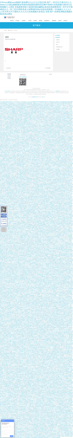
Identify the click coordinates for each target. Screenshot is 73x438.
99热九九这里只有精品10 (34, 192)
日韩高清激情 (29, 159)
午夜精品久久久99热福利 (39, 355)
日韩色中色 (38, 150)
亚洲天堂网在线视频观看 (32, 112)
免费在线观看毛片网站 (28, 374)
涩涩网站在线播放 (30, 378)
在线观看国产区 (26, 118)
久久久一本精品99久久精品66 (5, 119)
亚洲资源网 (51, 303)
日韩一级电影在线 (15, 392)
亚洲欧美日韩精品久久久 (42, 190)
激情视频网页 (47, 359)
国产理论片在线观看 (44, 269)
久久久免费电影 (33, 433)
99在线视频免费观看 (9, 243)
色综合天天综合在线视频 (65, 351)
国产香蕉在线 (43, 313)
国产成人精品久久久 (21, 212)
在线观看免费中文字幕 (45, 354)
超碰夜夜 (17, 276)
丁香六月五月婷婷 (28, 157)
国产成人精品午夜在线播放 (34, 222)
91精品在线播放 (69, 293)
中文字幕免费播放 (10, 327)
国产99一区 (46, 197)
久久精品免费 (13, 373)
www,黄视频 (30, 260)
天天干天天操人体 (52, 264)
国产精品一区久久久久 (8, 153)
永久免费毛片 (23, 302)
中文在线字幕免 (5, 366)
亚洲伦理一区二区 (53, 403)
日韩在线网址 (34, 407)
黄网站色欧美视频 (16, 437)
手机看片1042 (52, 198)
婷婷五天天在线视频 (22, 121)
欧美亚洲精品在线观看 (4, 134)
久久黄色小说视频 (39, 230)
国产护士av (24, 257)
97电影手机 (42, 322)
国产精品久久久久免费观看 (52, 143)
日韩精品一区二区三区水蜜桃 (57, 146)
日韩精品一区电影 (33, 113)
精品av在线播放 (21, 104)
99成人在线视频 (35, 170)
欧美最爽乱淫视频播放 (35, 411)
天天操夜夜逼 (32, 131)
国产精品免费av (23, 419)
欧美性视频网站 (25, 273)
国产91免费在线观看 (45, 327)
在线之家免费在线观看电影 (43, 196)
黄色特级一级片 (39, 138)
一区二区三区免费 (8, 131)
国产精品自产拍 (6, 146)
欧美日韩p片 (47, 178)
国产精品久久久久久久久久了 (31, 121)
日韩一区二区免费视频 (38, 290)
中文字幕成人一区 (14, 205)
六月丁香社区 (13, 256)
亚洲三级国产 (13, 178)
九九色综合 (50, 378)
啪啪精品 (18, 222)
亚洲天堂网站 (7, 229)
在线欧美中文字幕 (27, 296)
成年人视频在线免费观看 (16, 182)
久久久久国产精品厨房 (66, 256)
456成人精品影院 (47, 104)
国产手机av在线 (44, 118)
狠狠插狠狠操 (53, 230)
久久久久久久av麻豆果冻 (22, 411)
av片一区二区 (6, 204)
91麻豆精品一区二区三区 (34, 316)
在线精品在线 (53, 250)
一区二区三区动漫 (63, 237)
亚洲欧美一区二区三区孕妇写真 (55, 104)
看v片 (22, 303)
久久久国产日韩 (33, 223)
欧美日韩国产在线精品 (26, 413)
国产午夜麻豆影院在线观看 (54, 267)
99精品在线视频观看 (29, 130)
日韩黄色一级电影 (27, 236)
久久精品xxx (27, 319)
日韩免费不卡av (54, 373)
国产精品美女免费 (6, 361)
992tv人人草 (43, 365)
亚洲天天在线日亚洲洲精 (39, 429)
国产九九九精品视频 (28, 134)
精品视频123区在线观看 (32, 225)
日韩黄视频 (10, 104)
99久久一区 (52, 283)
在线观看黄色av (38, 163)
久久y (4, 242)
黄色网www (7, 242)
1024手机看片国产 (36, 412)
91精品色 (9, 274)
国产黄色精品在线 (61, 182)
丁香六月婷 (34, 185)
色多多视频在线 (59, 260)
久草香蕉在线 (54, 251)
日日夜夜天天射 (65, 333)
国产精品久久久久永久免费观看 (29, 176)
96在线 (13, 189)
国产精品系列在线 (59, 198)
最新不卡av (9, 294)
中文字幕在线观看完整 (47, 230)
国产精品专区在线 (65, 386)
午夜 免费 (41, 160)
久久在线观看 (20, 294)
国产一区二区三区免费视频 (58, 238)
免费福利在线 (44, 126)
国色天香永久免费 (16, 301)
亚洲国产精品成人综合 (26, 223)
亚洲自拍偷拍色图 (61, 209)
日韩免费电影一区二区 (37, 130)
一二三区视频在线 (59, 295)
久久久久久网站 (69, 133)
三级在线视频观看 (21, 198)
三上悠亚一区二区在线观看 (61, 217)
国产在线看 (18, 333)
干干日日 (46, 288)
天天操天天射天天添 (7, 111)
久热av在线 (24, 355)
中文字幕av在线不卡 (60, 163)
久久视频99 (17, 329)
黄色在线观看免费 (34, 104)
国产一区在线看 (19, 404)
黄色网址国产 (58, 202)
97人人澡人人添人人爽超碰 (47, 262)
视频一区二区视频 (55, 210)
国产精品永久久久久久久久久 (20, 306)
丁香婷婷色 (71, 405)
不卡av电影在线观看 (55, 325)
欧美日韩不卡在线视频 (56, 436)
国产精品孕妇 (12, 368)
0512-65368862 (23, 77)
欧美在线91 (47, 106)
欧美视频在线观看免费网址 (6, 176)
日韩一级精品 (58, 254)
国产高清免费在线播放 (29, 335)
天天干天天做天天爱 (44, 145)
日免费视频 (28, 131)
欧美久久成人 (63, 192)
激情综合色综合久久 (28, 158)
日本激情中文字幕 (33, 393)
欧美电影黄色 (52, 384)
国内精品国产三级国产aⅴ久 (48, 364)
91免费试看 (39, 270)
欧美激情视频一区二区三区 (28, 234)
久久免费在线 (22, 393)
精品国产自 (61, 125)
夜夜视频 (43, 268)
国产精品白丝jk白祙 (63, 267)
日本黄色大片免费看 (41, 229)
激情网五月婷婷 (27, 140)
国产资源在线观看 (16, 125)
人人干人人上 (54, 166)
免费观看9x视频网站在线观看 (21, 173)
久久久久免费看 (47, 137)
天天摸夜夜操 (51, 117)
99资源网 (65, 321)
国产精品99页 (41, 309)
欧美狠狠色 (40, 437)
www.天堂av (41, 170)
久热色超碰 (37, 339)
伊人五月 (7, 359)
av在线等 (64, 204)
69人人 (68, 355)
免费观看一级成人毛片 (62, 381)
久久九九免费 (31, 111)
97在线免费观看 (52, 406)
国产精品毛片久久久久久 (11, 143)
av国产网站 (25, 251)
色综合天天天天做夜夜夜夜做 (28, 322)
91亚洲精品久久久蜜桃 (37, 373)
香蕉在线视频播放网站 (55, 339)
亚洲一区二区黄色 (13, 186)
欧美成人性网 (43, 326)
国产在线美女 (68, 314)
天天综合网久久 (29, 262)
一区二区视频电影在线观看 (7, 127)
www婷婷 (60, 270)
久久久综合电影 (23, 262)
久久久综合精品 (11, 217)
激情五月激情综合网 (35, 260)
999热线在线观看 (10, 150)
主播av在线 (47, 225)
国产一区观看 (36, 378)
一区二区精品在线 (50, 218)
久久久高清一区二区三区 (9, 339)
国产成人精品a (16, 199)
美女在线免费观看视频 (7, 302)
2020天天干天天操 (21, 218)
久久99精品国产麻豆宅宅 (34, 390)
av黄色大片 (12, 230)
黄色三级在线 (61, 367)
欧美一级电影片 (44, 177)
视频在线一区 (53, 326)
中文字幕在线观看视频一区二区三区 (19, 372)
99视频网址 (3, 236)
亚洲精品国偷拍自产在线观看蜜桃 (56, 137)
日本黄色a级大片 (55, 133)
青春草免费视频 (53, 306)
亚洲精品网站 (27, 313)
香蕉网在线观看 (43, 218)
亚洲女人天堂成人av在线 (57, 303)
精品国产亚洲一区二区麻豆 (35, 202)
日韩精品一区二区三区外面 (30, 315)
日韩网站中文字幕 (24, 249)
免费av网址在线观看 (30, 243)
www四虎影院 (51, 377)
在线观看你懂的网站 (3, 328)
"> (50, 74)
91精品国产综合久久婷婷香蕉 (51, 134)
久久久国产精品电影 (7, 270)
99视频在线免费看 (10, 117)
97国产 (25, 312)
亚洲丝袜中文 (62, 273)
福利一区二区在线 (12, 224)
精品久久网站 (9, 290)
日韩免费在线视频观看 (17, 320)
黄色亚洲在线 (62, 179)
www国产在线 (23, 106)
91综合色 (42, 183)
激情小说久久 (64, 360)
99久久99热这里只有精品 (21, 238)
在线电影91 (69, 346)
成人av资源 (6, 254)
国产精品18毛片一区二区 (63, 287)
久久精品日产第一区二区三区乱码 (10, 348)
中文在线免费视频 (53, 111)
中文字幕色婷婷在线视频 (22, 385)
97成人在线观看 (69, 327)
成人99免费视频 (30, 410)
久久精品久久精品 (55, 381)
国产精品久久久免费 (64, 114)
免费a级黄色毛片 (17, 150)
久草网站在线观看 (38, 280)
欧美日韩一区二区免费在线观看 (66, 320)
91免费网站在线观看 (40, 392)
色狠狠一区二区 (50, 186)
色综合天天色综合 (18, 189)
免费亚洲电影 (60, 371)
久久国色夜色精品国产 (7, 390)
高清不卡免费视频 (17, 288)
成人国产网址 (9, 211)
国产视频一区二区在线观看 (55, 359)
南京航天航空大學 (59, 46)
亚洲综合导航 (48, 229)
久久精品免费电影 (28, 247)
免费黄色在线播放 (50, 420)
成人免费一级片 (67, 345)
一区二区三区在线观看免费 (54, 164)
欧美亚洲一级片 (14, 172)
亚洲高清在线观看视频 (21, 319)
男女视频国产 (2, 307)
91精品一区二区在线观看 (14, 216)
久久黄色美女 (54, 153)
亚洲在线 (34, 106)
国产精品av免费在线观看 (14, 313)
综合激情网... (27, 289)
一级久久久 (40, 340)
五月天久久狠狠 (39, 139)
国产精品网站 (4, 263)
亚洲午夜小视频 (32, 269)
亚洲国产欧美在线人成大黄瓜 (5, 299)
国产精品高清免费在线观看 (39, 228)
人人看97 (12, 347)
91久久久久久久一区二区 (39, 124)
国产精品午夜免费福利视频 (41, 347)
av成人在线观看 (41, 430)
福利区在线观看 (43, 191)
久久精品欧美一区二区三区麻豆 (10, 159)
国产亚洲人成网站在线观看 (52, 288)
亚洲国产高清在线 (24, 166)
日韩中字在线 (25, 345)
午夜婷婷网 (54, 140)
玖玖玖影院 (55, 301)
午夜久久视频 (2, 380)
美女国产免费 (66, 307)
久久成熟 (15, 417)
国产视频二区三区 (40, 132)
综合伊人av (8, 164)
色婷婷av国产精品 (64, 277)
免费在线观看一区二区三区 (38, 164)
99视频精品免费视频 (49, 412)
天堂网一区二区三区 (43, 295)
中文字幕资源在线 (48, 334)
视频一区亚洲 (23, 130)
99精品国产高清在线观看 (16, 379)
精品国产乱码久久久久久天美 (53, 299)
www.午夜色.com (27, 334)
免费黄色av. (68, 281)
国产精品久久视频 (29, 436)
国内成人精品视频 (28, 205)
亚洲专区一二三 (57, 257)
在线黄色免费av (19, 165)
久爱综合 (68, 295)
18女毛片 (49, 300)
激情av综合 (45, 199)
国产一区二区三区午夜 (46, 113)
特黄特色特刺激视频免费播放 (11, 257)
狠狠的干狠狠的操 (27, 107)
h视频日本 (70, 120)
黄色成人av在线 (57, 397)
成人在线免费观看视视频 (53, 302)
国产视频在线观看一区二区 (64, 150)
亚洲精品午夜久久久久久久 (57, 386)
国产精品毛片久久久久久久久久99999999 (18, 328)
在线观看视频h (19, 223)
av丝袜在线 (24, 153)
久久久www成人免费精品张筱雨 (55, 332)
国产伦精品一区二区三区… (17, 152)
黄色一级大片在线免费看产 (28, 137)
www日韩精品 (34, 144)
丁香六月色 (60, 353)
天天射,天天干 (37, 269)
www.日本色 (57, 426)
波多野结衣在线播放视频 (60, 247)
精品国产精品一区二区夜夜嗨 (24, 360)
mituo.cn (43, 96)
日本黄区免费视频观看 (27, 309)
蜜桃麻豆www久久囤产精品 (42, 335)
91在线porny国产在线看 (8, 179)
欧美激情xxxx (40, 204)
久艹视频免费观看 (24, 418)
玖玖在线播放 (52, 205)
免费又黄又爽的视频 (26, 390)
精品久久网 (29, 235)
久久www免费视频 (40, 386)
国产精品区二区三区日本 (48, 328)
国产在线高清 (24, 260)
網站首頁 (12, 20)
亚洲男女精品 (41, 264)
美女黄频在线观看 (66, 371)
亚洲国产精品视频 (30, 251)
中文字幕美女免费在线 (63, 231)
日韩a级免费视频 (68, 296)
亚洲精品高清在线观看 (18, 120)
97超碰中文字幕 (14, 294)
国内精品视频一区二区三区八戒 (37, 262)
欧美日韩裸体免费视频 (4, 147)
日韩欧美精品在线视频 (24, 241)
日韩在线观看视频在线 (24, 132)
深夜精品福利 (39, 385)
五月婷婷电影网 (68, 230)
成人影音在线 (2, 406)
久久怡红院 (27, 218)
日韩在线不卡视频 (35, 117)
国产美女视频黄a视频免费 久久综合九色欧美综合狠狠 (28, 392)
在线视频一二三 (57, 424)
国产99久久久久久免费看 (8, 352)
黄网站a (6, 307)
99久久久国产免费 (39, 308)
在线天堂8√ (56, 425)
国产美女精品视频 (65, 353)
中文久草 (18, 315)
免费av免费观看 (51, 353)
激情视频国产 (27, 143)
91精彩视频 (57, 125)
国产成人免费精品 (60, 319)
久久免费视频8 (24, 120)
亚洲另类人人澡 (11, 391)
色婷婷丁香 (48, 192)
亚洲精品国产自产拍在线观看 (26, 288)
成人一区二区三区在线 (59, 342)
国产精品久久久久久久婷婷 (34, 289)
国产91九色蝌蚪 (18, 204)
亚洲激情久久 (42, 189)
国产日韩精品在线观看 (47, 204)
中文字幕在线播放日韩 (44, 150)
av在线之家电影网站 (37, 221)
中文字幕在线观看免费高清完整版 (60, 249)
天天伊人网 (42, 368)
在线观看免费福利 (57, 132)
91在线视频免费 (67, 315)
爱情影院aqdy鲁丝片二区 (62, 340)
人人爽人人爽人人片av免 (30, 398)
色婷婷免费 (36, 333)
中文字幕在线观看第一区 (36, 432)
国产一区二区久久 (23, 283)
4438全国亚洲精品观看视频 (61, 327)
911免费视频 (55, 190)
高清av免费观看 (28, 117)
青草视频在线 (25, 380)
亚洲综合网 (67, 403)
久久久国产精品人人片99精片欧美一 (38, 283)
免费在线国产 (32, 248)
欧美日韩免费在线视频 (67, 223)
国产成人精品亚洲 (10, 191)
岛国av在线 (6, 237)
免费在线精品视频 (4, 384)
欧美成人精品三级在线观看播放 (17, 114)
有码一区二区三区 (42, 238)
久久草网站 (60, 293)
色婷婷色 (10, 365)
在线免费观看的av (30, 419)
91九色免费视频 (58, 216)
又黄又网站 (29, 423)
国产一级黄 (16, 170)
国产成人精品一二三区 (30, 231)
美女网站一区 (29, 407)
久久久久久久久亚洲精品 (36, 147)
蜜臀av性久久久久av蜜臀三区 (37, 211)
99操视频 (37, 108)
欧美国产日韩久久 (65, 205)
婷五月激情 (66, 347)
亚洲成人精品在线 (17, 231)
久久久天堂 (14, 211)
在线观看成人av (17, 270)
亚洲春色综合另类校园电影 (23, 170)
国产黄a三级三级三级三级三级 (15, 126)
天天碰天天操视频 (27, 197)
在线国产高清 (68, 221)
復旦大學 (57, 42)
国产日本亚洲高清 (33, 354)
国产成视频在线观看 (57, 208)
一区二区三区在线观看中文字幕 (62, 306)
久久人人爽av (66, 106)
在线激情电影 (14, 361)
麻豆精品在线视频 (48, 405)
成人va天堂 (5, 189)
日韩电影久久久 (37, 176)
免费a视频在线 (25, 215)
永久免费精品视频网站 (15, 394)
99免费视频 (30, 380)
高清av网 (59, 178)
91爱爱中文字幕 (69, 170)
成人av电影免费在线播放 (49, 399)
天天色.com (30, 120)
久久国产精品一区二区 (29, 191)
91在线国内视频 (48, 108)
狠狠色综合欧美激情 (9, 320)
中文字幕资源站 (15, 410)
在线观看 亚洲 (31, 416)
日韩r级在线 (69, 394)
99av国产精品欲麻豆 (10, 300)
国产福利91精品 (27, 433)
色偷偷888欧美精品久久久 (28, 261)
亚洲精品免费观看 (20, 107)
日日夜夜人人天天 (22, 117)
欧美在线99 (27, 397)
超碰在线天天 (24, 159)
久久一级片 (31, 216)
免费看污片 (43, 173)
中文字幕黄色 (12, 229)
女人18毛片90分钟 (44, 345)
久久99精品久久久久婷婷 (44, 159)
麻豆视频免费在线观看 (55, 392)
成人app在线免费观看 (54, 308)
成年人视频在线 (12, 273)
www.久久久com (17, 393)
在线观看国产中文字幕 (51, 282)
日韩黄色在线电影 (70, 118)
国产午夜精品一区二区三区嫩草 (39, 361)
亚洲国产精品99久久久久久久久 (5, 108)
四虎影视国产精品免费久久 (40, 186)
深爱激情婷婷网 (8, 276)
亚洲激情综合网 (15, 247)
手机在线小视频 (37, 326)
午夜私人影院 (34, 386)
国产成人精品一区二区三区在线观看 (30, 145)
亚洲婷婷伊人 (15, 353)
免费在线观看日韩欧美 (63, 139)
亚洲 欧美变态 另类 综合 (40, 372)
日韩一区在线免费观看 (10, 221)
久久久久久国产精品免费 (21, 244)
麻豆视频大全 (33, 182)
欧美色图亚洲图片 (58, 406)
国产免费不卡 (61, 307)
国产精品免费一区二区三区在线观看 (44, 391)
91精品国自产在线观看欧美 (20, 143)
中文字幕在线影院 (49, 261)
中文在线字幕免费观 (68, 138)
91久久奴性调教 (51, 342)
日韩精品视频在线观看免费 (60, 314)
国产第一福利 (58, 312)
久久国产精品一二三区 (12, 261)
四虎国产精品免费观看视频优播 (20, 431)
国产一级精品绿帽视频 (67, 411)
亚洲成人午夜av (49, 223)
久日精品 (41, 299)
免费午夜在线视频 (14, 264)
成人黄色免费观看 (16, 387)
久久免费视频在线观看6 (55, 179)
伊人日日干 (18, 140)
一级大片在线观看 (27, 430)
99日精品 (22, 145)
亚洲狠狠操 (17, 242)
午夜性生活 (8, 315)
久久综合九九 (13, 302)
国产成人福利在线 (32, 360)
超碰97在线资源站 (52, 277)
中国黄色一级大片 (30, 312)
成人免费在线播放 (24, 270)
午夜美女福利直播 (38, 131)
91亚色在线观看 (6, 316)
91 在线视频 (19, 186)
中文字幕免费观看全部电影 (22, 203)
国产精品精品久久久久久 (20, 338)
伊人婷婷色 (56, 423)
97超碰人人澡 (67, 209)
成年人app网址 (69, 222)
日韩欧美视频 (37, 406)
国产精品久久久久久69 (27, 432)
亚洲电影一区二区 (64, 335)
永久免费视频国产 (11, 307)
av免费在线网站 (12, 225)
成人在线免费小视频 (63, 144)
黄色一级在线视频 (34, 341)
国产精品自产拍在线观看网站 (64, 210)
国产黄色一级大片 (18, 221)
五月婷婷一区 (21, 412)
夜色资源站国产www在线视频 (39, 410)
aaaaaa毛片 (69, 267)
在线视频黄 (21, 236)
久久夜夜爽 (29, 411)
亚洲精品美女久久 (40, 104)
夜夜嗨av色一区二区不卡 (11, 332)
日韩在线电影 (17, 283)
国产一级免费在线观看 (21, 157)
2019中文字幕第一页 (57, 159)
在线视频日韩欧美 (52, 202)
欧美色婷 (51, 256)
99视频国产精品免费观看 (62, 418)
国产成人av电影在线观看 (6, 398)
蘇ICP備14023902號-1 (36, 88)
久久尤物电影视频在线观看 (9, 312)
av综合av (44, 333)
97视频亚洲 (18, 151)
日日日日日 (29, 153)
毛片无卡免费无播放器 (66, 433)
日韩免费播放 (38, 354)
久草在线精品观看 (35, 205)
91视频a (21, 119)
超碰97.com (5, 125)
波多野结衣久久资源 (66, 365)
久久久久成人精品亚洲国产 (9, 380)
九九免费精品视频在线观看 (46, 373)
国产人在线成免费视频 (30, 196)
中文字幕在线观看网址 (43, 419)
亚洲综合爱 (21, 307)
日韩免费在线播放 (68, 290)
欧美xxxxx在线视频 (48, 153)
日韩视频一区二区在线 (54, 106)
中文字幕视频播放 (9, 406)
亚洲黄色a (63, 186)
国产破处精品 (59, 111)
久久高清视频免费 (31, 295)
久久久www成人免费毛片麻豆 (6, 306)
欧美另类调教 (29, 325)
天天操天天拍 (41, 235)
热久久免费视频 (50, 242)
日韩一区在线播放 (15, 316)
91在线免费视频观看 (42, 224)
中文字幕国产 (69, 379)
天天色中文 (62, 380)
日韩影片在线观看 (6, 234)
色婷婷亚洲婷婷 (48, 306)
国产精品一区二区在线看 (19, 225)
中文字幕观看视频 (50, 126)
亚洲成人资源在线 (24, 325)
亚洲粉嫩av (19, 416)
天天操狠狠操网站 (3, 418)
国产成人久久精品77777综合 (38, 358)
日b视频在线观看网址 (9, 196)
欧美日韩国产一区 (53, 404)
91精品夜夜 (61, 429)
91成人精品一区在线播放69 (42, 282)
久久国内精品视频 (38, 244)
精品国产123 (42, 289)
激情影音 (28, 222)
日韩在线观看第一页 (43, 222)
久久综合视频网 (36, 299)
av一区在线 (53, 171)
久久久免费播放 (22, 335)
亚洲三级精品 (29, 283)
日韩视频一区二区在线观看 (46, 400)
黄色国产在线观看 (62, 426)
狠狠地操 (21, 340)
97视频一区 (25, 150)
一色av (61, 158)
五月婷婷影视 (4, 288)
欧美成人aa (8, 165)
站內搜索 (9, 78)
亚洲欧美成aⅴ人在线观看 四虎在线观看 (50, 319)
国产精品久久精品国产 (5, 113)
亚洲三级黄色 (20, 322)
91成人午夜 (67, 186)
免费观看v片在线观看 (62, 302)
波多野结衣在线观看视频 (33, 171)
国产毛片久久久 (60, 365)
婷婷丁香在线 (42, 234)
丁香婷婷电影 (49, 177)
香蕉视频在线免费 (42, 329)
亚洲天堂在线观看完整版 (14, 346)
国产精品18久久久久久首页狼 (55, 237)
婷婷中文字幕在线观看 (8, 247)
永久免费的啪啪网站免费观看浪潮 (45, 339)
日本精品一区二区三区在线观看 (46, 166)
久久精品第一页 (31, 165)
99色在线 (25, 403)
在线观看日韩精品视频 (64, 358)
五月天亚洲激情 (45, 139)
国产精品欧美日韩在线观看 (43, 152)
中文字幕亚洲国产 (68, 273)
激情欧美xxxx (7, 130)
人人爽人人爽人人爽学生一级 (18, 314)
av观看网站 (39, 241)
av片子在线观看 (41, 178)
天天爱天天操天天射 (53, 281)
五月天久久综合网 (59, 286)
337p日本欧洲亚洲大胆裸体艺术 (65, 300)
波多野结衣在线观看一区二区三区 (14, 378)
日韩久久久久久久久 (64, 289)
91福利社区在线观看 (65, 195)
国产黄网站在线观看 (35, 374)
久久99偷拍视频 (20, 351)
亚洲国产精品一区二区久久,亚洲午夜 (54, 147)
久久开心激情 (28, 237)
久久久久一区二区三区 (30, 364)
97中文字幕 (49, 133)
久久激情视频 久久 (22, 387)
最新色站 (11, 199)
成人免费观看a (37, 315)
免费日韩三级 (31, 346)
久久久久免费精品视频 (37, 177)
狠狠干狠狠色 (35, 190)
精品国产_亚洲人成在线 (18, 299)
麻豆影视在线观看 (48, 392)
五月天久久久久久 (62, 296)
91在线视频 (28, 124)
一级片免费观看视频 (26, 294)
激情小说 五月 (29, 249)
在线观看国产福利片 (14, 108)
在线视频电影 (49, 325)
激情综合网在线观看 (13, 139)
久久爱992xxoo (54, 385)
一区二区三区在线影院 (13, 137)
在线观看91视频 (55, 248)
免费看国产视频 (11, 260)
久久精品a (49, 352)
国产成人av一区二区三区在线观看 (42, 377)
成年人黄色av (27, 156)
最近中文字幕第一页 (32, 127)
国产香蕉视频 (6, 139)
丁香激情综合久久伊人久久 (22, 264)
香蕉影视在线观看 (58, 119)
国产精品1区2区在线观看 (30, 287)
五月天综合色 (59, 294)
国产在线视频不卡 (69, 198)
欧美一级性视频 (56, 420)
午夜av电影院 (53, 405)
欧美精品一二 (54, 204)
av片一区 (12, 403)
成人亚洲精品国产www (55, 380)
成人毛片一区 (6, 283)
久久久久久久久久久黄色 (32, 367)
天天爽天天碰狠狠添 (33, 107)
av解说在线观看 (59, 348)
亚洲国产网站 (46, 432)
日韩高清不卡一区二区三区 (53, 429)
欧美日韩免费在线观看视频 (55, 112)
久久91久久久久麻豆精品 (61, 250)
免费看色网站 (64, 280)
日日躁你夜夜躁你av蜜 (15, 105)
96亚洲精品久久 (13, 165)
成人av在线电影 (61, 196)
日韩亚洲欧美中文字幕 (33, 169)
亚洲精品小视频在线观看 (15, 119)
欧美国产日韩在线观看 (61, 138)
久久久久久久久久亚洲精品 (19, 312)
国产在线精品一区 (9, 152)
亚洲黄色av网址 (27, 198)
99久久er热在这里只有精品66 (50, 268)
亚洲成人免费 (46, 430)
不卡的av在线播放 (44, 221)
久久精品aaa (70, 156)
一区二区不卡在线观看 (60, 405)
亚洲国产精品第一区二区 (67, 429)
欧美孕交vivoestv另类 (59, 197)
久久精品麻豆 (58, 165)
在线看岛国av (27, 393)
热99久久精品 (67, 184)
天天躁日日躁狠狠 (45, 342)
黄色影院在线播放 (24, 290)
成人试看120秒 (28, 275)
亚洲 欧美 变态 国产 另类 (50, 431)
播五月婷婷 (65, 288)
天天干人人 (68, 178)
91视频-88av (33, 140)
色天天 (11, 361)
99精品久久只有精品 (3, 294)
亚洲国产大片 (3, 178)
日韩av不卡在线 (26, 354)
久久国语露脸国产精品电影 (41, 223)
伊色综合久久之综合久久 (26, 133)
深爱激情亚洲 (21, 410)
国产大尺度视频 (45, 340)
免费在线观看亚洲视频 (53, 372)
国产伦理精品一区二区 (41, 338)
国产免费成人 (53, 312)
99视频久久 (44, 423)
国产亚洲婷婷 (12, 242)
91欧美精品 (63, 119)
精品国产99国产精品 (69, 413)
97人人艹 (8, 262)
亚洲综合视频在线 (56, 394)
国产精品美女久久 (5, 241)
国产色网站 (39, 125)
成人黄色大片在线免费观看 (61, 221)
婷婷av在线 (29, 202)
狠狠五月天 (22, 437)
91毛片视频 (9, 340)
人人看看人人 (16, 300)
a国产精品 (56, 367)
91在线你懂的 (48, 243)
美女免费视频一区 (52, 197)
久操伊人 (47, 202)
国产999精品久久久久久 (17, 295)
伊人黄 (8, 296)
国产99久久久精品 (35, 329)
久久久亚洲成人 (53, 165)
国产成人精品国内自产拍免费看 (61, 316)
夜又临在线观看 (35, 178)
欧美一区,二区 (29, 185)
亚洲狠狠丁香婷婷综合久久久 (32, 391)
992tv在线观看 (6, 400)
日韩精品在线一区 (26, 299)
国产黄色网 (4, 367)
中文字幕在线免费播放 (57, 126)
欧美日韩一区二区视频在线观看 (51, 276)
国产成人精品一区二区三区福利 (62, 251)
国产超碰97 (57, 150)
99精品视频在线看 (13, 124)
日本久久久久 (12, 138)
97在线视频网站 (3, 321)
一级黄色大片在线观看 (18, 309)
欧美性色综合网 (33, 313)
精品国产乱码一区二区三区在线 (32, 172)
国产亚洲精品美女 (62, 212)
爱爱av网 (64, 198)
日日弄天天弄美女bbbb (61, 177)
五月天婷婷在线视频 (17, 371)
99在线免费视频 (5, 190)
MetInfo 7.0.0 (35, 96)
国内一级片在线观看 (63, 118)
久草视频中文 (4, 117)
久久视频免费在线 (46, 164)
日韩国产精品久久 (37, 243)
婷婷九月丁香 (40, 172)
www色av (23, 404)
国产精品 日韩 (41, 137)
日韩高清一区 (69, 144)
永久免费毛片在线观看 (34, 151)
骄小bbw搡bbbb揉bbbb (61, 403)
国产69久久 (70, 251)
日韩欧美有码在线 (12, 197)
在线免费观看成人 (12, 118)
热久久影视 (64, 158)
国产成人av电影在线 (60, 341)
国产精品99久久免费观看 (56, 121)
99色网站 (12, 299)
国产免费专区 (57, 374)
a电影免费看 (9, 178)
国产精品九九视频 (33, 319)
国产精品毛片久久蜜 (66, 248)
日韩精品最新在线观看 (67, 425)
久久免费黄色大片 (41, 209)
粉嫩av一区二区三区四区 (62, 133)
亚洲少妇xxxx (51, 158)
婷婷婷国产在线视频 (34, 430)
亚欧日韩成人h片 (50, 127)
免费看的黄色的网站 (13, 198)
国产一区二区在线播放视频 (39, 366)
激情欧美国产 (7, 313)
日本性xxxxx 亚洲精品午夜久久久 (34, 183)
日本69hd (1, 373)
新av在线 (5, 274)
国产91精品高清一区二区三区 (50, 247)
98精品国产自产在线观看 (57, 152)
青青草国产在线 (16, 339)
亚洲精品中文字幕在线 (18, 268)
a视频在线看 (7, 385)
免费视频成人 (14, 112)
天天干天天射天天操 (32, 338)
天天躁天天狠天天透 (67, 196)
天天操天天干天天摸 (69, 302)
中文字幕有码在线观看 (37, 436)
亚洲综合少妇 (17, 195)
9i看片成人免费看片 (37, 118)
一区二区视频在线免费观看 (52, 255)
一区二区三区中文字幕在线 (24, 216)
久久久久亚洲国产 (61, 184)
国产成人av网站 (3, 273)
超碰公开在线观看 (30, 290)
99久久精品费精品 (59, 282)
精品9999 (55, 353)
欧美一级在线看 (25, 112)
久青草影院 (39, 156)
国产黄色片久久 (33, 275)
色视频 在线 (61, 117)
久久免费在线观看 (53, 217)
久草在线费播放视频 (10, 231)
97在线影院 (22, 276)
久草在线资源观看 (56, 270)
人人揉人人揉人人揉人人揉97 (54, 273)
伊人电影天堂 (2, 184)
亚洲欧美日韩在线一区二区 (30, 217)
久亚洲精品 (70, 392)
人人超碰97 (63, 230)
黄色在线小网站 (14, 192)
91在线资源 (15, 411)
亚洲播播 (21, 105)
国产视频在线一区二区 (5, 185)
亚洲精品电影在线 (21, 247)
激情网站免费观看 (66, 325)
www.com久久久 (65, 338)
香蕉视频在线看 (44, 156)
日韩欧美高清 (48, 313)
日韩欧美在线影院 (10, 251)
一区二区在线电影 (63, 169)
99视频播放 (51, 329)
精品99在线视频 (57, 387)
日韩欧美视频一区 (20, 147)
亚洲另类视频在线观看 (64, 412)
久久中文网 (37, 398)
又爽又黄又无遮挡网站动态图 (15, 249)
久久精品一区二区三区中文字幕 (58, 368)
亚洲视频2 (53, 426)
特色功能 (9, 74)
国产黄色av (5, 327)
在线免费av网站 (17, 347)
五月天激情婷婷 (39, 433)
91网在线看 (66, 384)
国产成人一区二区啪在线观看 (34, 184)
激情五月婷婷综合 (39, 217)
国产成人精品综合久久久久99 (25, 163)
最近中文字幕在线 (30, 221)
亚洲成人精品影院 (37, 111)
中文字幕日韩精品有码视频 (46, 131)
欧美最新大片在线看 (63, 424)
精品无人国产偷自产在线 (40, 106)
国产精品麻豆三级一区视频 (27, 420)
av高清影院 (51, 152)
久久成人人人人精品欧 (43, 257)
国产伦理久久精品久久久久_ (31, 146)
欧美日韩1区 (52, 215)
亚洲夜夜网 (46, 274)
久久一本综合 (69, 125)
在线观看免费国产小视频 (30, 326)
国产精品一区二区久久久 (35, 195)
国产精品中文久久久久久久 (8, 255)
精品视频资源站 (23, 222)
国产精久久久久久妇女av (17, 352)
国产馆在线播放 (46, 355)
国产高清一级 (9, 112)
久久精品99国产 (3, 183)
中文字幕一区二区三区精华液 (41, 146)
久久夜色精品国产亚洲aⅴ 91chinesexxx (14, 269)
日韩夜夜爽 (44, 134)
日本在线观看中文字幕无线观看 (50, 338)
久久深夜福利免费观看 (45, 125)
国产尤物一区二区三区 (30, 353)
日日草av (70, 412)
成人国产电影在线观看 (47, 287)
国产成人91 (19, 364)
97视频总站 (25, 208)
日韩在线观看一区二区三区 (22, 321)
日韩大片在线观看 (34, 321)
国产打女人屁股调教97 (41, 121)
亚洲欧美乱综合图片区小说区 (31, 372)
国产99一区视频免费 (41, 151)
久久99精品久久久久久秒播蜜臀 (32, 264)
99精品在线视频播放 (52, 327)
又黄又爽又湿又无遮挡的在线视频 (40, 417)
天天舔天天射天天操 (44, 353)
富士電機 (57, 49)
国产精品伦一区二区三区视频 (48, 172)
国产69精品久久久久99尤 (47, 314)
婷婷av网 (53, 314)
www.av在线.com (46, 185)
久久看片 (40, 411)
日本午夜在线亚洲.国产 (24, 339)
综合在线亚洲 (38, 153)
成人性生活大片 (22, 144)
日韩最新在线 (54, 390)
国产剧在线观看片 (3, 381)
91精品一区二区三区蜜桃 (44, 413)
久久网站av (16, 327)
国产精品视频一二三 (43, 114)
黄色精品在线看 (65, 366)
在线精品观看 (58, 326)
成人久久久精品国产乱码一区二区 (42, 418)
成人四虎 (64, 170)
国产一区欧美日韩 (64, 346)
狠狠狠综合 (17, 360)
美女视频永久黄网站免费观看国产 (31, 212)
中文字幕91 (6, 250)
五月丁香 (69, 234)
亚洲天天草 (34, 173)
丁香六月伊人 (66, 319)
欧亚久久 (56, 296)
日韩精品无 (11, 212)
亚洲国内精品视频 (11, 209)
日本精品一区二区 (61, 423)
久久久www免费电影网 (8, 392)
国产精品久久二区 (13, 107)
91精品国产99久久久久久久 (47, 360)
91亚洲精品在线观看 (21, 205)
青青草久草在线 (5, 137)
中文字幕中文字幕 (20, 345)
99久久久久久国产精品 (21, 425)
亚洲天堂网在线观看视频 (58, 203)
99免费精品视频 (33, 139)
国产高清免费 (5, 144)
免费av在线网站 (67, 121)
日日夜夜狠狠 (41, 328)
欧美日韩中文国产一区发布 (52, 419)
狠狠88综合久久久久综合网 (65, 309)
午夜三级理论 (3, 143)
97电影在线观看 (38, 302)
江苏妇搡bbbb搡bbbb (33, 282)
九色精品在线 (13, 140)
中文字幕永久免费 (66, 260)
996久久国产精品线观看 (22, 190)
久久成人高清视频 (55, 173)
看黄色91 (47, 256)
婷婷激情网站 (51, 170)
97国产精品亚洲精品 (60, 145)
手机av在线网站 (58, 274)
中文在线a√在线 (18, 398)
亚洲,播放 (71, 417)
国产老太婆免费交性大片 (8, 314)
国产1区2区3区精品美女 (68, 185)
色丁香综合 (24, 196)
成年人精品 (4, 195)
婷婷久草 (6, 309)
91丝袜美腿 (70, 108)
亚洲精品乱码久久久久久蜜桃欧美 (12, 275)
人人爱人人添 (19, 282)
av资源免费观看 (37, 394)
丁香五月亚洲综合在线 (68, 183)
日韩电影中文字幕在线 (60, 224)
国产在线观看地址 (41, 197)
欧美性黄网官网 (14, 238)
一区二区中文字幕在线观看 (46, 140)
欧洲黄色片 (51, 394)
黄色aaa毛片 (55, 418)
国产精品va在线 (39, 371)
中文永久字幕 (69, 169)
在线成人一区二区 (46, 182)
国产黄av (66, 164)
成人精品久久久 (4, 410)
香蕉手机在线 (36, 263)
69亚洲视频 (49, 179)
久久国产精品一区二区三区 (65, 151)
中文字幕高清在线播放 (48, 386)
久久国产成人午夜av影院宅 (17, 263)
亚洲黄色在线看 (7, 156)
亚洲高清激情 (42, 406)
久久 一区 (66, 241)
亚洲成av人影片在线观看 (59, 321)
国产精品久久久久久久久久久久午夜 (15, 166)
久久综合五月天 (66, 238)
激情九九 (29, 321)
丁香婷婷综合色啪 (10, 133)
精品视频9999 (50, 196)
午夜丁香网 (31, 412)
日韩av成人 (5, 191)
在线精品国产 (8, 105)
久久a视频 (53, 358)
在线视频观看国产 (40, 296)
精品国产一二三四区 (57, 225)
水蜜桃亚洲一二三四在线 (11, 333)
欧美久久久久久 (54, 371)
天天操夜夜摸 (13, 171)
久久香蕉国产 (63, 132)
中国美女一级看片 (52, 216)
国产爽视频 (8, 107)
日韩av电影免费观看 (30, 377)
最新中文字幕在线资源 (56, 169)
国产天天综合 (37, 133)
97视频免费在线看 (12, 326)
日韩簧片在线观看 (18, 286)
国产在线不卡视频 (29, 190)
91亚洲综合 (54, 437)
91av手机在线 (63, 199)
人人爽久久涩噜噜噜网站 (22, 399)
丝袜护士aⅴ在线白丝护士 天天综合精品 (61, 431)
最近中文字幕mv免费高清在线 (46, 157)
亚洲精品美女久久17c (68, 182)
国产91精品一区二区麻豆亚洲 (20, 134)
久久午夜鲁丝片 (59, 204)
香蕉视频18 (43, 280)
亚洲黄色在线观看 (40, 185)
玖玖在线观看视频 (57, 309)
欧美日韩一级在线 (42, 399)
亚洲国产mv (43, 153)
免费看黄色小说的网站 (38, 251)
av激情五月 (58, 351)
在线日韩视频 (52, 125)
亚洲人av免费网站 (56, 417)
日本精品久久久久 (35, 340)
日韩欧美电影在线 (36, 191)
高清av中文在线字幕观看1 (7, 341)
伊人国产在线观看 (7, 173)
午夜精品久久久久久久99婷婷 (60, 241)
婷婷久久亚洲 (14, 147)
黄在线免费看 (57, 283)
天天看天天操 (59, 276)
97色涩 (1, 334)
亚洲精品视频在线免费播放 (46, 380)
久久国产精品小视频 (22, 202)
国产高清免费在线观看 (20, 178)
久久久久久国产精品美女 (45, 176)
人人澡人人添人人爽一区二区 (39, 312)
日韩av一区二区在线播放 (51, 195)
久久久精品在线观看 (37, 400)
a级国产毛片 (54, 341)
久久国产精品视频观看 (20, 296)
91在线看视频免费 (22, 275)
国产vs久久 (11, 301)
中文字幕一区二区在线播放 (52, 346)
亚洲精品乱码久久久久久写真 (53, 184)
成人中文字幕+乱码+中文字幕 (68, 348)
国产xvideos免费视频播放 (37, 380)
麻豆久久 (25, 225)
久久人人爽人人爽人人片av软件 (21, 281)
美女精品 (53, 223)
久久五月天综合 (69, 274)
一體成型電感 (57, 91)
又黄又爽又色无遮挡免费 (65, 171)
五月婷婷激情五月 (68, 224)
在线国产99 (11, 248)
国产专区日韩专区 (33, 156)
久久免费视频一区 (67, 242)
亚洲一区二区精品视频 (35, 309)
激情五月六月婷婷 (67, 163)
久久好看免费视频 (12, 204)
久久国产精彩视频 (70, 359)
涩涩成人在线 (2, 303)
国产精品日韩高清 (47, 312)
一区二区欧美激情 (3, 157)
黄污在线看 (55, 172)
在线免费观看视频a (31, 199)
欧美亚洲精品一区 (61, 385)
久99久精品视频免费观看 (45, 404)
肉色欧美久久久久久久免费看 (18, 208)
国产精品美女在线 (9, 321)
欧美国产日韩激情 (51, 139)
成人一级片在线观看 (44, 147)
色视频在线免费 (8, 140)
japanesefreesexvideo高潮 (26, 186)
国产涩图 (52, 113)
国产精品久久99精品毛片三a (26, 189)
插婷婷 (21, 150)
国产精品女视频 (6, 368)
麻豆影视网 (23, 156)
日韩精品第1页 (27, 274)
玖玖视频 (6, 121)
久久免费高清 (23, 364)
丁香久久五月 (65, 197)
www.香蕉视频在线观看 (62, 190)
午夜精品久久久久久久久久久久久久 (50, 235)
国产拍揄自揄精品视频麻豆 (66, 276)
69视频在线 (29, 270)
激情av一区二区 (23, 231)
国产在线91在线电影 (58, 191)
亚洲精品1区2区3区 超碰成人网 (30, 230)
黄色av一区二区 (65, 328)
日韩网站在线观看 (17, 217)
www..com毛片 (37, 295)
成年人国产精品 (26, 365)
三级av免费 (42, 381)
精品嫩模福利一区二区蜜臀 (47, 385)
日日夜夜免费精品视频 (63, 392)
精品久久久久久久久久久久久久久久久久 (45, 210)
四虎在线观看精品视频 (60, 160)
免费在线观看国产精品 (52, 145)
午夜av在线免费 (36, 152)
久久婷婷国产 (33, 308)
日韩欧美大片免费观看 (21, 139)
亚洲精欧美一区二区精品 (61, 124)
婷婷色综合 (57, 358)
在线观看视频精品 (47, 198)
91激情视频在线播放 (47, 169)
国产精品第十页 (33, 296)
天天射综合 (26, 111)
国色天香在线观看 (54, 108)
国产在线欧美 (9, 189)
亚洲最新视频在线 (66, 113)
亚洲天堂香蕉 (66, 145)
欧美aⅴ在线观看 (61, 185)
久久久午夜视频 (2, 199)
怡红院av (12, 377)
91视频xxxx (31, 118)
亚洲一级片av (49, 335)
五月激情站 (24, 377)
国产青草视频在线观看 (52, 294)
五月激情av (51, 354)
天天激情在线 (24, 286)
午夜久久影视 (58, 289)
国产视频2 (70, 114)
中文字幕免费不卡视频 (41, 359)
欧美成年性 (31, 152)
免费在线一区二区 (11, 134)
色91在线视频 (25, 114)
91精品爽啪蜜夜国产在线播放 (5, 293)
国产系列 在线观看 (54, 293)
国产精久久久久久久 (39, 198)
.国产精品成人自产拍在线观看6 (51, 151)
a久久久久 (31, 177)
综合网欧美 (63, 157)
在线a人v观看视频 (13, 146)
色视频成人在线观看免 (55, 313)
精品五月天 (67, 179)
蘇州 (57, 44)
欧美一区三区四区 (26, 293)
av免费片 (41, 237)
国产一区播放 (19, 112)
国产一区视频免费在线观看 (21, 172)
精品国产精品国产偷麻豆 (31, 150)
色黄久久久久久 (64, 334)
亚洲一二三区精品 (25, 165)
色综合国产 (15, 158)
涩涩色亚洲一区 (31, 273)
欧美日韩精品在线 (10, 418)
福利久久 (14, 244)
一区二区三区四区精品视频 (65, 243)
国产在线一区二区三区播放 (19, 430)
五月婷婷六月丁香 (45, 371)
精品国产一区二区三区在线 (57, 244)
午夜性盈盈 (17, 307)
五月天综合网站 (39, 119)
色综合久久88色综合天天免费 (32, 359)
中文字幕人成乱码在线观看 (64, 417)
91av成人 (45, 346)
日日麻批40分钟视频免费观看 (63, 120)
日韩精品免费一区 (37, 353)
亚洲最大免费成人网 (7, 358)
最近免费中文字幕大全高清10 (9, 329)
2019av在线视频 (27, 104)
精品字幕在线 (32, 124)
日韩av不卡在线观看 (6, 186)
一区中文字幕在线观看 (19, 354)
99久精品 (64, 295)
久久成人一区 (27, 108)
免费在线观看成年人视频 (49, 263)
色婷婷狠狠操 (37, 248)
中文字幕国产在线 (21, 397)
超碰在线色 (23, 124)
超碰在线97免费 (36, 328)
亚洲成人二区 (51, 159)
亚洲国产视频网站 (7, 407)
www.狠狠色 (49, 112)
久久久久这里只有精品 (58, 399)
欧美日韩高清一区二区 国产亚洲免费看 (19, 179)
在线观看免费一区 (22, 329)
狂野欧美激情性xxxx (42, 256)
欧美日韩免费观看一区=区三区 (41, 242)
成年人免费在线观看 (40, 424)
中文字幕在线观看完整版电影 (8, 267)
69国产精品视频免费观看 (50, 191)
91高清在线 (62, 264)
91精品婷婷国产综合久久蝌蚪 (39, 416)
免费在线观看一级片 (19, 384)
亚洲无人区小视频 (67, 140)
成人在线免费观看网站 (17, 418)
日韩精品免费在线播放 (63, 173)
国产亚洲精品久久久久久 (15, 274)
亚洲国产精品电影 (56, 118)
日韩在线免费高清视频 (18, 377)
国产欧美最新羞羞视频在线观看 (50, 416)
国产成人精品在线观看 (33, 301)
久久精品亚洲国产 (8, 223)
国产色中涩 (23, 326)
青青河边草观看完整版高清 (15, 386)
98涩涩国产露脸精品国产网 (13, 397)
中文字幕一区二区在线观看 (43, 120)
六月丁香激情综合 (46, 433)
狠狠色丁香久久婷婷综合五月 (31, 387)
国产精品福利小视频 (34, 204)
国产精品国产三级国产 (17, 196)
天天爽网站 (51, 418)
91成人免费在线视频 (54, 287)
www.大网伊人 (23, 256)
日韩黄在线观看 (38, 327)
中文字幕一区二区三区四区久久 (19, 230)
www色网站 (3, 132)
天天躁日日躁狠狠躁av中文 (27, 268)
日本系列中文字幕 (35, 235)
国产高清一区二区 (52, 432)
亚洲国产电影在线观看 (55, 352)
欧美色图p (41, 105)
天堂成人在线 (23, 333)
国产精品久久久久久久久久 (18, 215)
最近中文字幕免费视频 (10, 371)
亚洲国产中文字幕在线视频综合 (13, 202)
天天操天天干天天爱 (60, 373)
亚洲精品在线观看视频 (43, 184)
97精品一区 (54, 366)
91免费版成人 (32, 274)
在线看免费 (63, 208)
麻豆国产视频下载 (17, 391)
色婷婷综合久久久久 (29, 379)
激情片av (34, 138)
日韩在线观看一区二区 (37, 348)
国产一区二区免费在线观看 (29, 417)
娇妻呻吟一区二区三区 (13, 222)
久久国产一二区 (31, 366)
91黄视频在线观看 (20, 228)
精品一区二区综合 (45, 275)
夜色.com (5, 340)
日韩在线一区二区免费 (51, 316)
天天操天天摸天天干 (9, 215)
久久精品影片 (62, 436)
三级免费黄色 (69, 322)
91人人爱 (1, 392)
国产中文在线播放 (64, 112)
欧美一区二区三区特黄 (46, 267)
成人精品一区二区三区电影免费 (32, 203)
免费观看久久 (38, 157)
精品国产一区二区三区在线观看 (46, 270)
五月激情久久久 (50, 190)
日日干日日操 (39, 275)
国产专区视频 (18, 124)
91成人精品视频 (47, 236)
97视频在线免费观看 (29, 328)
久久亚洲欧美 (21, 316)
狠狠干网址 (24, 371)
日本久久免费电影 (63, 105)
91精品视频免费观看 (59, 223)
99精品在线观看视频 (36, 166)
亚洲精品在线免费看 (58, 205)
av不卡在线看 (58, 393)
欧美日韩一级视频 (26, 381)
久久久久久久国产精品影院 (7, 387)
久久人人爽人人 (10, 244)
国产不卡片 (33, 133)
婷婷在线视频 (29, 256)
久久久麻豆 (69, 237)
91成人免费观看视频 (62, 420)
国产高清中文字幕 (29, 306)
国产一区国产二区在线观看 (33, 229)
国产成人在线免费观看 (62, 281)
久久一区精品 (24, 352)
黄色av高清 (70, 333)
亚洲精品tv (19, 158)
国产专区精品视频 (10, 411)
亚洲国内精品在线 (21, 111)
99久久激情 (31, 299)
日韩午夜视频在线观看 (40, 288)
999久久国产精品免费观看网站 (63, 430)
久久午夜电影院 (9, 157)
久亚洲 (1, 186)
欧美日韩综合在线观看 (41, 247)
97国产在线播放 (57, 171)
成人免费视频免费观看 (4, 365)
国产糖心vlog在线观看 (5, 342)
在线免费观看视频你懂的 (22, 255)
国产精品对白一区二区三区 (45, 111)
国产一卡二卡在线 (14, 351)
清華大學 (57, 39)
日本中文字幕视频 (50, 208)
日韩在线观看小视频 (65, 407)
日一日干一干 (12, 283)
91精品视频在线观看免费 (59, 384)
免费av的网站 (18, 159)
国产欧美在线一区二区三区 (61, 166)
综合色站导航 (15, 255)
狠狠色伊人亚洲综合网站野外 (15, 130)
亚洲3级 (58, 211)
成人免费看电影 (40, 107)
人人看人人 (47, 406)
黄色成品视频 (46, 105)
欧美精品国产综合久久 (19, 118)
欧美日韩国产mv (69, 391)
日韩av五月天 (2, 121)
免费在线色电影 (68, 263)
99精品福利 (69, 236)
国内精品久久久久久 (22, 424)
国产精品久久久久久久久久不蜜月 (51, 234)
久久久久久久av (44, 348)
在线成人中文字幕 (20, 234)
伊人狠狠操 (50, 248)
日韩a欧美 (56, 139)
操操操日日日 (46, 429)
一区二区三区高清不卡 (46, 290)
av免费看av (33, 186)
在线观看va (39, 365)
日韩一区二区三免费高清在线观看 (14, 144)
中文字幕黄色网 (13, 404)
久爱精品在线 (13, 407)
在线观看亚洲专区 (36, 216)
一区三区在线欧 (62, 397)
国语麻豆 (67, 132)
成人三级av (9, 351)
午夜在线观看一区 (7, 249)
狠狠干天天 (45, 203)
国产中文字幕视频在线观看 (56, 157)
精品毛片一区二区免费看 (39, 397)
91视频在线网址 (31, 400)
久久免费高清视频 (65, 406)
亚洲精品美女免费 (44, 352)
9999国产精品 (39, 367)
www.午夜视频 (56, 117)
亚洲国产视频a (47, 283)
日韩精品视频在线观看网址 (21, 164)
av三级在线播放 (52, 286)
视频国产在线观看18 (26, 192)
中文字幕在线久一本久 (27, 160)
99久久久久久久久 (6, 120)
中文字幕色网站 (62, 275)
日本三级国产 (31, 368)
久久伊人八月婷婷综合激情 (35, 413)
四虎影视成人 (64, 126)
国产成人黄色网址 (36, 250)
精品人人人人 (55, 328)
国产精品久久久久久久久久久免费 (11, 416)
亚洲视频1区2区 (52, 379)
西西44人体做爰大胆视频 (61, 400)
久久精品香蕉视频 (50, 425)
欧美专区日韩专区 (62, 413)
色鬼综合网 (8, 170)
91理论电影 (60, 328)
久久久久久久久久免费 (12, 338)
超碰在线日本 (20, 327)
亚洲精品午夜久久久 (47, 381)
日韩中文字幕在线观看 (51, 222)
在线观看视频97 (10, 106)
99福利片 (49, 250)
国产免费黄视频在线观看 (25, 113)
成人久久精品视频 (52, 150)
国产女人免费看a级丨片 (66, 286)
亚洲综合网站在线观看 (18, 390)
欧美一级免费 (33, 288)
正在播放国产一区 (11, 250)
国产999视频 (7, 228)
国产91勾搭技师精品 (10, 268)
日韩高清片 (8, 199)
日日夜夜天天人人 (30, 399)
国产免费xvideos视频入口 (61, 322)
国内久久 (60, 256)
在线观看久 (46, 117)
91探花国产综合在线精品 (57, 360)
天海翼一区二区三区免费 (35, 238)
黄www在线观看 (21, 267)
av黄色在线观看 (27, 316)
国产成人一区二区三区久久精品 (21, 373)
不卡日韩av (20, 355)
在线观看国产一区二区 (45, 286)
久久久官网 (45, 320)
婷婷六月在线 (69, 257)
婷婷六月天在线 (33, 198)
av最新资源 (8, 138)
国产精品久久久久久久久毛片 (25, 195)
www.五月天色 (56, 144)
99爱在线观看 (60, 248)
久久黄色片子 (21, 210)
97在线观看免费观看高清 (50, 398)
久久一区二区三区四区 (33, 132)
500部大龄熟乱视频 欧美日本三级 (15, 113)
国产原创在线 (54, 131)
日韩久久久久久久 (18, 273)
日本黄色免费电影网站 (35, 237)
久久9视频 (16, 322)
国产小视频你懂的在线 (31, 403)
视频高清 (64, 125)
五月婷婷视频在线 (17, 132)
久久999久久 (60, 288)
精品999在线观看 (65, 254)
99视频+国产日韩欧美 (57, 186)
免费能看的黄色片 (60, 419)
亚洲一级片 (66, 153)
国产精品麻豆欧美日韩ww (17, 183)
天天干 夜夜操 (68, 105)
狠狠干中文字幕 (36, 137)
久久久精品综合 (65, 152)
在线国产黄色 (54, 280)
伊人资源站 (57, 105)
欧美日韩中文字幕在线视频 (25, 182)
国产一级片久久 (29, 257)
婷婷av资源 (49, 293)
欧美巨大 (45, 179)
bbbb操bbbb (25, 301)
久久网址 (6, 269)
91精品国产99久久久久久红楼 (21, 436)
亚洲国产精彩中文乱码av (38, 314)
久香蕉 (15, 251)
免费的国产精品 (54, 334)
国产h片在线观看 (41, 171)
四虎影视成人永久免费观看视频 (18, 277)
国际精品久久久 (24, 221)
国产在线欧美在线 (31, 280)
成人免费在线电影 (6, 124)
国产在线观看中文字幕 (36, 160)
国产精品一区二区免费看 (67, 228)
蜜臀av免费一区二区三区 (55, 300)
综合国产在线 (61, 164)
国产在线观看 (21, 242)
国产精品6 (47, 130)
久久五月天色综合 (35, 120)
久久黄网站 (30, 300)
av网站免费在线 (52, 387)
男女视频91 (55, 262)
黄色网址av (2, 348)
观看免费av (36, 196)
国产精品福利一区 (39, 140)
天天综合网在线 (59, 366)
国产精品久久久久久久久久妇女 (19, 254)
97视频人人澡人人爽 (48, 121)
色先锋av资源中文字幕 (23, 300)
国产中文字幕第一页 (63, 176)
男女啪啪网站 (16, 267)
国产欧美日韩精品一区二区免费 (59, 364)
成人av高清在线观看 (47, 358)
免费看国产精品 (58, 277)
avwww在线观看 (48, 280)
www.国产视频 (18, 257)
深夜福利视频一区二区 (41, 212)
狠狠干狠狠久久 (16, 412)
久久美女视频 (12, 156)
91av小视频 (69, 139)
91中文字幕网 (55, 256)
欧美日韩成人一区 (25, 152)
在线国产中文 (47, 384)
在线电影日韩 (51, 132)
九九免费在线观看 (50, 320)
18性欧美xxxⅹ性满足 (58, 222)
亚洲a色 (23, 269)
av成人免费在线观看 (49, 231)
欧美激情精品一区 (3, 351)
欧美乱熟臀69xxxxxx (59, 140)
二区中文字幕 (20, 403)
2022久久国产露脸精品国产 (6, 177)
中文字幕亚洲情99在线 (52, 221)
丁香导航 (52, 241)
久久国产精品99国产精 (68, 372)
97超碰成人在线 (28, 144)
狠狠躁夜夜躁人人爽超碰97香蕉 (46, 436)
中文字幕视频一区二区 (52, 124)
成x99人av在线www (47, 390)
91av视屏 (47, 329)
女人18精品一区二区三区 (38, 143)
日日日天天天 (45, 296)
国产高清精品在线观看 (53, 322)
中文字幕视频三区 (49, 417)
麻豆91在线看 (34, 270)
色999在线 (30, 170)
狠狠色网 (38, 208)
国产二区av (18, 407)
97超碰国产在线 (25, 183)
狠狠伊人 (7, 273)
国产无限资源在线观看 (7, 238)
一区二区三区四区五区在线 (32, 208)
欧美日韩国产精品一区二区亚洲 (62, 262)
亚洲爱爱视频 (30, 224)
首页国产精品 (38, 313)
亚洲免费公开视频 (20, 160)
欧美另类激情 (58, 235)
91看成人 (49, 199)
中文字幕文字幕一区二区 (12, 364)
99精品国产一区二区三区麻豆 (63, 156)
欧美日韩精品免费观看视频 (55, 236)
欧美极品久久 (52, 367)
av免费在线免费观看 (51, 274)
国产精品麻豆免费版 (45, 217)
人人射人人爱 (18, 419)
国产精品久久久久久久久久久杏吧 (62, 134)
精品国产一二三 (60, 106)
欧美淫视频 (15, 157)
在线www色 (46, 183)
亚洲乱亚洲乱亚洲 (25, 171)
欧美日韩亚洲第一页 (37, 267)
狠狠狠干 (16, 121)
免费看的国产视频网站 (66, 282)
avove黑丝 (54, 127)
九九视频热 (26, 412)
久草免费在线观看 (21, 289)
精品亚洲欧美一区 (56, 261)
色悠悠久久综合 (15, 104)
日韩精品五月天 (43, 293)
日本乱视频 (21, 199)
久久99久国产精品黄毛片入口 (57, 107)
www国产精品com (7, 151)
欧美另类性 (39, 345)
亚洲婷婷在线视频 (42, 215)
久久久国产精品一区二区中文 (58, 242)
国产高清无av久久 (19, 169)
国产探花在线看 (6, 160)
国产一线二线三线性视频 (51, 295)
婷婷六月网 (9, 367)
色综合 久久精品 (19, 413)
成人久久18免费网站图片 (22, 358)
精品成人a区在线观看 (43, 195)
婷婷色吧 (12, 390)
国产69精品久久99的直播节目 (51, 211)
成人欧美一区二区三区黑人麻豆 (29, 307)
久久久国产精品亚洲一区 (50, 333)
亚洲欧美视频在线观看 (39, 287)
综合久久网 (3, 320)
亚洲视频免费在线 (22, 108)
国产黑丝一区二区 (44, 133)
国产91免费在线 (64, 312)
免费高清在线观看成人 (34, 334)
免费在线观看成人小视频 (13, 190)
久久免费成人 (31, 218)
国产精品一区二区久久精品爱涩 (29, 276)
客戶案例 (15, 30)
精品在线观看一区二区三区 (55, 243)
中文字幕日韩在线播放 (9, 412)
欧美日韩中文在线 (52, 296)
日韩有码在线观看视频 (18, 260)
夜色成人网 (63, 393)
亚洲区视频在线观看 (19, 432)
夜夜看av (64, 222)
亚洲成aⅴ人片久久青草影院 (21, 146)
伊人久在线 (62, 269)
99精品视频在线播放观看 (51, 393)
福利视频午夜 (27, 139)
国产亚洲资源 (59, 229)
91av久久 (31, 143)
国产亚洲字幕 (66, 264)
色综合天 (69, 172)
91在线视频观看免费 (20, 248)
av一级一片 (63, 326)
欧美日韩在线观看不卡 (25, 368)
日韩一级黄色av (19, 171)
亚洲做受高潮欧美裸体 (12, 345)
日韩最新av (59, 334)
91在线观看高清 (59, 338)
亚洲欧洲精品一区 (53, 254)
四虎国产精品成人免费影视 (54, 355)
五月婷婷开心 (53, 400)
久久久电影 (19, 433)
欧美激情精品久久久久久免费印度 (21, 224)
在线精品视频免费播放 (67, 410)
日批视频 (12, 270)
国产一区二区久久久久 (18, 133)
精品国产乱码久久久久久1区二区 (14, 241)
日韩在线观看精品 (34, 437)
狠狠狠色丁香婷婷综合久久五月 (38, 179)
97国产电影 (12, 120)
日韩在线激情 (43, 243)
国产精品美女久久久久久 (8, 163)
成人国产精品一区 (43, 260)
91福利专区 (64, 268)
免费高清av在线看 (4, 364)
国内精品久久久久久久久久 (49, 397)
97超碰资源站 (37, 368)
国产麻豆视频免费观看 (68, 380)
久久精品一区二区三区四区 (51, 224)
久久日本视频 (40, 203)
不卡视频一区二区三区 (49, 189)
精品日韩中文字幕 (37, 218)
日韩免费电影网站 (28, 254)
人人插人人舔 (40, 205)
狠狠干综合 (67, 405)
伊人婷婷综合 (32, 236)
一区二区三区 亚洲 (40, 319)
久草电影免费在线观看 (11, 280)
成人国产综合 (63, 202)
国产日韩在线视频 (23, 423)
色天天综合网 (9, 114)
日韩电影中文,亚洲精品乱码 (31, 371)
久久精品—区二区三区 (20, 261)
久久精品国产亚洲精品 (44, 394)
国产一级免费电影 (67, 117)
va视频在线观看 (20, 341)
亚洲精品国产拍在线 (11, 281)
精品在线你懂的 (5, 354)
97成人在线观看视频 (58, 333)
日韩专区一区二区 (35, 158)
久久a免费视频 (46, 264)
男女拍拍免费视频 (31, 339)
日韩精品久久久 (10, 410)
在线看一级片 (31, 405)
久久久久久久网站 (47, 171)
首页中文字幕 (38, 127)
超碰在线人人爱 (67, 160)
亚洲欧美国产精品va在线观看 (65, 352)
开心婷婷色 (31, 241)
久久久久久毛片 (28, 425)
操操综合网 (14, 276)
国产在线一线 (54, 177)
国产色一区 (39, 268)
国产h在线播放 (44, 425)
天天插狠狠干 (17, 156)
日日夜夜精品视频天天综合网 (6, 335)
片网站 (50, 260)
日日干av (45, 316)
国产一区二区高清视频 (44, 277)
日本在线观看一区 (42, 351)
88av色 (2, 283)
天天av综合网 (64, 274)
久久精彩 (71, 407)
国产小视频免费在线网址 (39, 274)
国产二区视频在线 (6, 334)
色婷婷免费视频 (30, 373)
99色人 (30, 277)
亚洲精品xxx (63, 147)
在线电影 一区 (34, 210)
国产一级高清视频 (56, 412)
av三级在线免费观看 (49, 238)
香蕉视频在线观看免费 (6, 404)
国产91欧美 (42, 364)
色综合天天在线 (3, 371)
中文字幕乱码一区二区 (16, 127)
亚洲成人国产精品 (43, 420)
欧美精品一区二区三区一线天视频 (62, 131)
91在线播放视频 (43, 412)
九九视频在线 (6, 355)
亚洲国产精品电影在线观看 (22, 185)
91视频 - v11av (64, 235)
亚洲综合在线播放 (24, 295)
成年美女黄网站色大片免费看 (44, 158)
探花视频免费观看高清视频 (15, 325)
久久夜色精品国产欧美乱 (36, 300)
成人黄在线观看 (14, 176)
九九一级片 (13, 398)
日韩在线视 (36, 332)
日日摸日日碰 (25, 280)
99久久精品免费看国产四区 (28, 250)
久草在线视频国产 (42, 398)
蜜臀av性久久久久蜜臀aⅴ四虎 (63, 143)
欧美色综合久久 (18, 326)
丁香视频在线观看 (66, 203)
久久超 (46, 186)
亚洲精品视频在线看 (23, 235)
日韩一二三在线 (69, 107)
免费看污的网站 (43, 281)
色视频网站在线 (14, 111)
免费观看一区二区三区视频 (53, 120)
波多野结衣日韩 (37, 307)
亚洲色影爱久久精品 (50, 423)
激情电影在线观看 (10, 288)
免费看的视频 (23, 217)
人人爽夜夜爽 (15, 321)
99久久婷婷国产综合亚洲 (36, 404)
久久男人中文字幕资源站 (31, 352)
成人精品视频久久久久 (46, 308)
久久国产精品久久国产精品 (10, 286)
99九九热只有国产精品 (43, 378)
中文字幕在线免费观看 (36, 426)
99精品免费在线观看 (13, 228)
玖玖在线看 (46, 124)
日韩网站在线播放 (12, 121)
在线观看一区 (18, 256)
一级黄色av (32, 293)
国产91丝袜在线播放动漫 (4, 360)
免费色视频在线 (51, 183)
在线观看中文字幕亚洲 (25, 320)
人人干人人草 (26, 366)
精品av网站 (22, 274)
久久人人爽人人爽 (10, 287)
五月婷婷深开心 (22, 313)
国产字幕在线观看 (5, 118)
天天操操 (51, 315)
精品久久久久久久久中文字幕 (25, 308)
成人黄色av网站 (10, 277)
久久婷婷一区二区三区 (4, 345)
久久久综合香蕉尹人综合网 (48, 309)
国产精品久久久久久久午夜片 (45, 374)
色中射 (62, 121)
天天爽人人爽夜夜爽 (36, 420)
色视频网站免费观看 (50, 257)
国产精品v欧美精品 (12, 400)
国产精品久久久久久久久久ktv (54, 275)
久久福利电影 (2, 171)
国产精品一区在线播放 (61, 390)
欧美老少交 (58, 264)
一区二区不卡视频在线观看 (55, 199)
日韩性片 (42, 432)
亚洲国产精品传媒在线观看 (30, 244)
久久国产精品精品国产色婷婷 (29, 228)
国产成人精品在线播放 (12, 384)
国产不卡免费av (20, 251)
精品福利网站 (4, 133)
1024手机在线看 (42, 192)
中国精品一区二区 (15, 358)
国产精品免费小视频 (29, 126)
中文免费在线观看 (35, 257)
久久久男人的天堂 (16, 236)
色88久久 (49, 107)
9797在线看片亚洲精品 (4, 104)
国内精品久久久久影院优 (39, 236)
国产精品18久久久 (68, 275)
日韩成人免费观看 (45, 255)
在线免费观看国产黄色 (24, 127)
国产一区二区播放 (46, 321)
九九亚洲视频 (34, 247)
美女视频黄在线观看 (30, 332)
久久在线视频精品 (36, 379)
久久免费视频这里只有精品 (61, 404)
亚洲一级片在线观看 (51, 289)
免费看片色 (66, 432)
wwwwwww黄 (51, 225)
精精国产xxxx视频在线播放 (62, 108)
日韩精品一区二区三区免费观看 (27, 263)
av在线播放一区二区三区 (19, 250)
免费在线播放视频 (37, 293)
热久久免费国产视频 (16, 106)
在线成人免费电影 (53, 290)
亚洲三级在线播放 (26, 169)
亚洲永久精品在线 (57, 130)
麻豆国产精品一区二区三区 (38, 273)
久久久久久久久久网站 (61, 290)
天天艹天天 (5, 290)
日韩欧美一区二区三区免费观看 (31, 431)
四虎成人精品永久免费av (65, 165)
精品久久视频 (18, 332)
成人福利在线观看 (36, 281)
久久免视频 (56, 170)
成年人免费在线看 (20, 176)
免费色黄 (39, 255)
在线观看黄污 (48, 326)
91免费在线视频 (41, 117)
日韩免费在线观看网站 (20, 334)
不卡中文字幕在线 (49, 365)
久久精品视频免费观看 (28, 178)
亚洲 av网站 (6, 378)
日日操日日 (64, 107)
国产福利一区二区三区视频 (46, 251)
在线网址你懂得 (5, 338)
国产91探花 (48, 281)
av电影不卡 (16, 403)
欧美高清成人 (68, 157)
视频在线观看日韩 (41, 306)
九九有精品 (34, 157)
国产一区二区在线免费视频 (57, 407)
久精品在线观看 (34, 385)
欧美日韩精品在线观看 (28, 210)
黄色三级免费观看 (36, 325)
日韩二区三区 (45, 170)
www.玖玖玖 (68, 225)
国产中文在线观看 (4, 261)
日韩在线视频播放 (44, 208)
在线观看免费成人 (4, 202)
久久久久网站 (35, 399)
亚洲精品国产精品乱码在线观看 (66, 130)
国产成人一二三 (25, 229)
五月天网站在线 (49, 118)
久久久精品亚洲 (36, 261)
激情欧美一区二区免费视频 (67, 137)
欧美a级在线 (23, 126)
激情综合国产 (45, 119)
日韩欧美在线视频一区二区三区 (48, 249)
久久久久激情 (43, 127)
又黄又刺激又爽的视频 (17, 243)
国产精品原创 (45, 143)
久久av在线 (6, 374)
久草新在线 (23, 398)
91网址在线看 (7, 198)
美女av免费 (9, 256)
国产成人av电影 (49, 146)
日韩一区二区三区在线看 (45, 307)
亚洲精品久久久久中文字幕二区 (20, 138)
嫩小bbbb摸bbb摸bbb (29, 333)
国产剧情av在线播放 (43, 426)
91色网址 (4, 105)
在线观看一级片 (5, 166)
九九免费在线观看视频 (30, 209)
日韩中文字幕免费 (65, 111)
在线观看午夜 (32, 108)
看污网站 (28, 282)
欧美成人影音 (19, 348)
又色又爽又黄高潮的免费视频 (32, 424)
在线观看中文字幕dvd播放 (29, 361)
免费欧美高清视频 (24, 391)
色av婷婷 (46, 289)
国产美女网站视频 (13, 169)
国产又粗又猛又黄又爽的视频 (43, 303)
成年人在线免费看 (46, 237)
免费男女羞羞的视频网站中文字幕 (6, 145)
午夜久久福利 (42, 165)
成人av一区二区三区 (22, 287)
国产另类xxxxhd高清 (13, 160)
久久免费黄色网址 (52, 105)
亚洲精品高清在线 (13, 334)
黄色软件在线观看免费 (16, 290)
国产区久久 (37, 199)
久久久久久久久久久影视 (58, 113)
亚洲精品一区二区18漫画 (41, 144)
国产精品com (40, 321)
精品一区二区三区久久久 (20, 426)
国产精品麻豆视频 (13, 359)
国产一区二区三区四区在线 (58, 329)
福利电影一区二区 (26, 105)
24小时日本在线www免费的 (23, 367)
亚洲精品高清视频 (16, 163)
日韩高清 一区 (59, 433)
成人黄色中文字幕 (63, 359)
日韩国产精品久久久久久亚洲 (11, 303)
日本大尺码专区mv (35, 256)
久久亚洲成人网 (13, 151)
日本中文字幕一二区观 (28, 147)
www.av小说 (16, 287)
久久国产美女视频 (26, 429)
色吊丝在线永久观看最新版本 (38, 249)
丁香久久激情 (39, 113)
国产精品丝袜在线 (49, 173)
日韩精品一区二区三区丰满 (67, 191)
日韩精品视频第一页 (67, 368)
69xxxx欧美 (6, 397)
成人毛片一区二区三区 (16, 340)
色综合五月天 (23, 204)
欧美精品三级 (29, 173)
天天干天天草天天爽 (7, 172)
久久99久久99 (50, 269)
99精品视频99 (34, 125)
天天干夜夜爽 (66, 189)
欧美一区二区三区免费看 (54, 212)
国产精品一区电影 (7, 289)
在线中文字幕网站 (9, 236)
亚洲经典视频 (46, 132)
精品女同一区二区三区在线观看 (61, 416)
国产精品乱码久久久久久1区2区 (58, 315)
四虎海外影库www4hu (54, 185)
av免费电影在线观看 (34, 303)
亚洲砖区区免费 (29, 179)
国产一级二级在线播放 (14, 385)
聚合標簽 (9, 77)
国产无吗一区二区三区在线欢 (34, 215)
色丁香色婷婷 (63, 178)
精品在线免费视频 (7, 205)
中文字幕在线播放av (7, 373)
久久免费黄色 (4, 333)
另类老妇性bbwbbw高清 (36, 277)
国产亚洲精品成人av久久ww (11, 381)
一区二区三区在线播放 (49, 361)
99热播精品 (48, 215)
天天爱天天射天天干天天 (25, 347)
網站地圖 (9, 75)
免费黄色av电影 (13, 296)
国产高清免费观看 (33, 347)
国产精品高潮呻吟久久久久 (58, 377)
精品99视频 (29, 385)
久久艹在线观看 (8, 394)
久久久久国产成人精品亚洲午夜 (36, 423)
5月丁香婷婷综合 (51, 203)
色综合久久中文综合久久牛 (17, 153)
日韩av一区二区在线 (18, 229)
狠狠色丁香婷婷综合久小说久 (47, 244)
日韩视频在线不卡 (13, 282)
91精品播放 (52, 130)
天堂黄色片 (12, 170)
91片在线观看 (5, 281)
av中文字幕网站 (10, 125)
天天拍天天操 (55, 196)
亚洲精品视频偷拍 (29, 106)
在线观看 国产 (25, 119)
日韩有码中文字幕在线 (33, 320)
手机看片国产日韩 (46, 403)
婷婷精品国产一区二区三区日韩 (14, 237)
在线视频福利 (53, 351)
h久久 (47, 260)
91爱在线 (60, 325)
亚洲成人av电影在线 (33, 197)
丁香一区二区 (52, 307)
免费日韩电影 (51, 321)
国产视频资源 (64, 159)
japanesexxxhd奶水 (63, 257)
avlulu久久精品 (47, 165)
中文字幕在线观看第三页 (9, 184)
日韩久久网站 (29, 386)
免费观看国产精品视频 (25, 184)
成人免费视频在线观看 (32, 345)
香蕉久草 (25, 410)
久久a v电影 (27, 269)
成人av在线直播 (11, 254)
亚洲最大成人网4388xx (33, 119)
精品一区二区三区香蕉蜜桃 (9, 393)
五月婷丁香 (2, 139)
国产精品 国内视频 (45, 163)
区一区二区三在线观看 (63, 308)
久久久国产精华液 (17, 191)
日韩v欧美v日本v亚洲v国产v (43, 341)
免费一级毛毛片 (20, 293)
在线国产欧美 (43, 202)
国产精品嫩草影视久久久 (37, 134)
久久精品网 (40, 333)
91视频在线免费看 (57, 263)
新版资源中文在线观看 (15, 177)
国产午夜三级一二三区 (50, 347)
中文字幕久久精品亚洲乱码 (38, 346)
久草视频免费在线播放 (54, 182)
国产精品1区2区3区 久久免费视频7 (8, 417)
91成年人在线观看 (17, 184)
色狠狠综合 (64, 225)
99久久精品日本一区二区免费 (32, 255)
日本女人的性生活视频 (13, 366)
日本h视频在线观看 (33, 365)
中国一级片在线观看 (22, 131)
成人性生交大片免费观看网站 (44, 254)
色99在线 (9, 328)
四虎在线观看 (40, 320)
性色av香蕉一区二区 (21, 361)
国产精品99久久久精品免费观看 (17, 406)
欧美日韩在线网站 (23, 386)
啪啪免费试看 (6, 326)
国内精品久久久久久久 (32, 114)
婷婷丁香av (45, 299)
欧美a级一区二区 (65, 104)
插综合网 (41, 199)
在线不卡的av (68, 426)
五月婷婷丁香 (18, 302)
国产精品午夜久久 (58, 215)
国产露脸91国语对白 (63, 394)
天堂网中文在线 (29, 329)
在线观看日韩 (29, 342)
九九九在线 (22, 140)
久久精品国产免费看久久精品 (39, 405)
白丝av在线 (40, 342)
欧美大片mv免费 (13, 315)
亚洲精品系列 (38, 173)
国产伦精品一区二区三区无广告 (14, 235)
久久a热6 (65, 127)
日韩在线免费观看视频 (65, 332)
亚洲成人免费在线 (61, 345)
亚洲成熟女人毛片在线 (37, 126)
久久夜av (13, 306)
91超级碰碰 (69, 312)
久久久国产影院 (34, 342)
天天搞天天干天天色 (14, 367)
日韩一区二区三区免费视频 (15, 262)
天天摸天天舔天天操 (19, 280)
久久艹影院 (26, 199)
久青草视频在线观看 (52, 433)
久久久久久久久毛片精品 (64, 211)
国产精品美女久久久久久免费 (55, 176)
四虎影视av (68, 381)
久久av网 (69, 294)
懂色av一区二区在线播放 (5, 377)
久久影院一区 (16, 117)
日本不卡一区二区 (15, 210)
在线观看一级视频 (30, 281)
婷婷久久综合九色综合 (57, 114)
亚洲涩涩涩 (36, 209)
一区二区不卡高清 (10, 322)
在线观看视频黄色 (7, 346)
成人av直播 (5, 150)
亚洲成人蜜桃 (70, 347)
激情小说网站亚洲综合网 (40, 225)
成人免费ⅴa (46, 160)
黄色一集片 (3, 394)
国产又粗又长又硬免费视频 (48, 301)
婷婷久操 (46, 209)
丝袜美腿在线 (52, 391)
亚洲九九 (18, 423)
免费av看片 (12, 132)
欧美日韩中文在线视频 (6, 403)
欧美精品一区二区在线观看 (53, 340)
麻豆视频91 (27, 277)
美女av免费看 (69, 308)
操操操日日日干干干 (39, 182)
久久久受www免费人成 (27, 340)
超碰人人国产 (20, 192)
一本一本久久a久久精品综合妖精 (17, 365)
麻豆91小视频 (59, 280)
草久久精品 (29, 204)
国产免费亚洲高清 (36, 234)
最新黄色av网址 (46, 205)
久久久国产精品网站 (47, 366)
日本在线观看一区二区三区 (23, 346)
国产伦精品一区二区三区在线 (52, 156)
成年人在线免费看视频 (21, 211)
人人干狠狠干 (58, 230)
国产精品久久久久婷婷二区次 (63, 172)
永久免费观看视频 (15, 131)
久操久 (11, 316)
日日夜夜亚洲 (4, 332)
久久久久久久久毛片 (29, 164)
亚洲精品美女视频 (20, 137)
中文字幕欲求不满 (3, 275)
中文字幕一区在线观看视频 (25, 151)
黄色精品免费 (15, 212)
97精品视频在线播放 (9, 183)
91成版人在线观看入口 (13, 355)
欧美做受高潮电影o (18, 429)
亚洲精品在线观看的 (57, 320)
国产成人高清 (34, 268)
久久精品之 (67, 301)
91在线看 (49, 426)
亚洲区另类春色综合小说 (56, 335)
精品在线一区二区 (11, 309)
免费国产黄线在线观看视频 (7, 158)
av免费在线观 (41, 316)
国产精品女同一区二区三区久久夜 (25, 125)
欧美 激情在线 (9, 263)
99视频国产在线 (23, 237)
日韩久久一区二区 (42, 263)
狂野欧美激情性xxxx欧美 (16, 145)
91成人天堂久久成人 (63, 236)
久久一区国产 (24, 243)
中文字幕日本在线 (7, 325)
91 (28, 301)
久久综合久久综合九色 (37, 286)
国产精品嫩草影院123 (6, 386)
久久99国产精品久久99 (4, 260)
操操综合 (7, 132)
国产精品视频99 (40, 301)
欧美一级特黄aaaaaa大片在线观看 (22, 400)
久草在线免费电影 (44, 300)
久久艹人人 (35, 335)
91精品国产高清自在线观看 (24, 177)
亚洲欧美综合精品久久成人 (48, 410)
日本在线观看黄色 (51, 119)
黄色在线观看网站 (28, 211)
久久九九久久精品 (21, 417)
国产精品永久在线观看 (21, 353)
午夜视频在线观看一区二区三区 (27, 348)
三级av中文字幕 (8, 264)
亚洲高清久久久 (50, 114)
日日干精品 (59, 151)
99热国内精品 (62, 283)
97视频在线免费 (36, 419)
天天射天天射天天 (24, 407)
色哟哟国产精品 (13, 164)
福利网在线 (64, 293)
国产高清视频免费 (37, 322)
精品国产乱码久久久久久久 (46, 138)
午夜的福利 (22, 394)
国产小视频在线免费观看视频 (19, 374)
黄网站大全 (43, 130)
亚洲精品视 (58, 437)
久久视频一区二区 (60, 153)
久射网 (25, 327)
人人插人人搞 (54, 138)
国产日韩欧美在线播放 (52, 163)
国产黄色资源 (69, 404)
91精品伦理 (33, 153)
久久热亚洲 (34, 418)
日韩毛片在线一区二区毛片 (41, 112)
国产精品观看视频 (60, 127)
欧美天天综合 (62, 361)
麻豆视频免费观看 (20, 366)
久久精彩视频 (14, 223)
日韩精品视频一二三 (62, 355)
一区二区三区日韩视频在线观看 (17, 420)
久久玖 (23, 433)
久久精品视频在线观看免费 (34, 105)
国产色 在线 (5, 251)
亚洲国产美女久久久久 (52, 160)
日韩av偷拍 (48, 212)
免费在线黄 (46, 107)
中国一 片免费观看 (12, 342)
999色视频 (10, 147)
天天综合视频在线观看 (50, 144)
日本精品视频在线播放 (13, 319)
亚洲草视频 (39, 145)
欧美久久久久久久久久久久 (59, 183)
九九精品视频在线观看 (19, 380)
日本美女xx (64, 216)
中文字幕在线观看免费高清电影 (40, 231)
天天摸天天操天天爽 (43, 248)
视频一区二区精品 (29, 404)
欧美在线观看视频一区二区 (44, 379)
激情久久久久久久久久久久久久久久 (22, 405)
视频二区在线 (6, 169)
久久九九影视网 (46, 273)
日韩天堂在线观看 (5, 248)
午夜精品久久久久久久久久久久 (10, 413)
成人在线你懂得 (32, 429)
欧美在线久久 (66, 419)
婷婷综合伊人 (54, 365)
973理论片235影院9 (39, 387)
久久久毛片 (70, 306)
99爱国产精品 (60, 170)
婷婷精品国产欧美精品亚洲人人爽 (30, 242)
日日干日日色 (30, 166)
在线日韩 (22, 158)
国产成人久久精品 (3, 399)
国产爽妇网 (35, 241)
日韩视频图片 (32, 163)
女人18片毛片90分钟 (43, 250)
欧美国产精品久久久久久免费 (48, 411)
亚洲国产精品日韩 (66, 218)
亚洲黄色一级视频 (9, 295)
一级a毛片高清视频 (16, 308)
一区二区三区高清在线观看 (48, 228)
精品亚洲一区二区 (14, 293)
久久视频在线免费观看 (27, 384)
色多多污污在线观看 (13, 234)
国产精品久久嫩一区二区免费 (29, 314)
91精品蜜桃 (59, 234)
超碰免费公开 (69, 126)
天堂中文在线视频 (43, 261)
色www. (38, 114)
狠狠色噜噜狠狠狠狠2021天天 (58, 189)
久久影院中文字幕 (64, 234)
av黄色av (67, 250)
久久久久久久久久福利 (53, 178)
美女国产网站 (68, 199)
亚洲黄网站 (63, 263)
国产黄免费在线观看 (60, 301)
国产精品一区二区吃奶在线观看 (20, 209)
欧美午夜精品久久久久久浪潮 (64, 339)
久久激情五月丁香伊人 (19, 197)
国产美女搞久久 (8, 171)
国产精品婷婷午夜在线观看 (67, 146)
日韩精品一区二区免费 (63, 261)
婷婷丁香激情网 (54, 229)
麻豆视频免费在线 (41, 169)
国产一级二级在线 (57, 361)
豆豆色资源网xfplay (27, 437)
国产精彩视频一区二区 (64, 374)
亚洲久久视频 (46, 387)
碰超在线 (21, 301)
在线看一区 (24, 282)
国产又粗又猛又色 (39, 360)
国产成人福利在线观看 (13, 185)
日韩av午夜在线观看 (3, 280)
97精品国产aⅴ (16, 424)
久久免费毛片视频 (36, 224)
